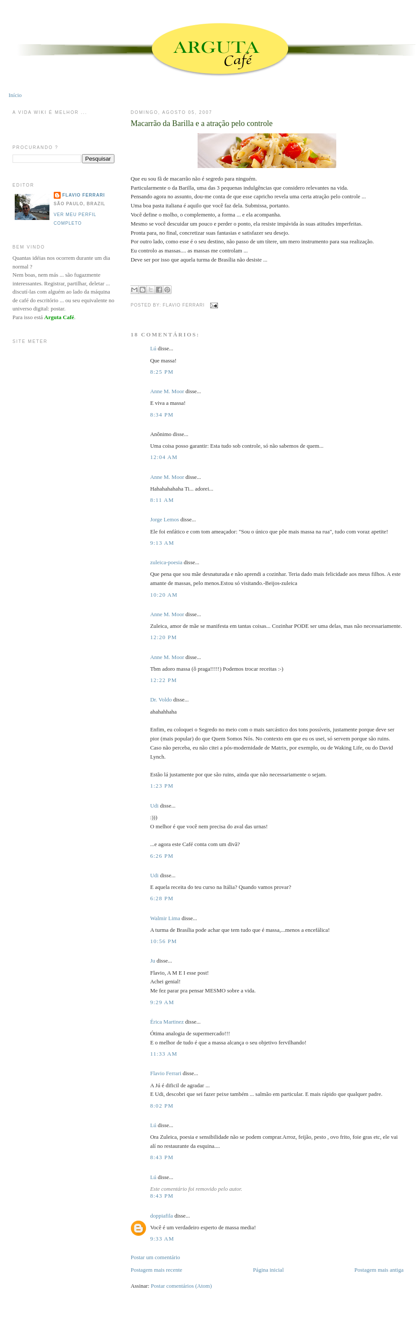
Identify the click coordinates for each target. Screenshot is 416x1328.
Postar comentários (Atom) (181, 1286)
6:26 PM (161, 856)
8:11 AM (162, 500)
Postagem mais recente (156, 1270)
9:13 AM (162, 543)
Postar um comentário (155, 1257)
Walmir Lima (165, 918)
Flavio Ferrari (165, 1073)
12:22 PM (163, 680)
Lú (153, 348)
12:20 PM (163, 637)
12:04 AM (164, 457)
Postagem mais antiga (378, 1270)
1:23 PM (161, 785)
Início (15, 95)
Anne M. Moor (167, 391)
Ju (152, 960)
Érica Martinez (167, 1021)
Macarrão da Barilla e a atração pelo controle (201, 123)
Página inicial (268, 1270)
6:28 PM (161, 898)
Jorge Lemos (164, 519)
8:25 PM (161, 371)
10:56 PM (163, 941)
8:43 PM (161, 1157)
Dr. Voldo (161, 699)
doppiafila (161, 1215)
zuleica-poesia (166, 562)
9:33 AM (162, 1238)
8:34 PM (161, 414)
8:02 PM (161, 1105)
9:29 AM (162, 1002)
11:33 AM (163, 1053)
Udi (154, 805)
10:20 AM (164, 594)
